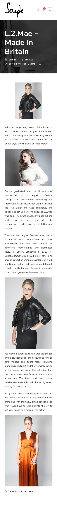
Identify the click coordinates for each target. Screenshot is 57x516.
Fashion (22, 64)
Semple (13, 60)
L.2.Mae (31, 64)
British (13, 64)
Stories (29, 60)
